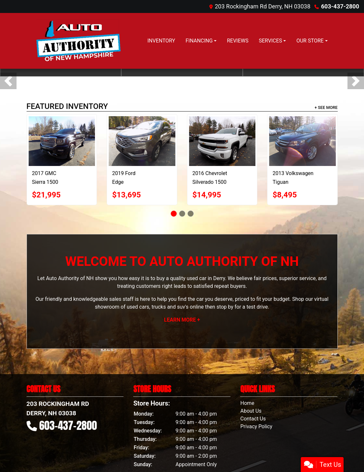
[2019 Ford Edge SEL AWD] (142, 141)
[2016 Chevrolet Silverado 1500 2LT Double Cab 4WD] (222, 141)
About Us (250, 411)
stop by (225, 307)
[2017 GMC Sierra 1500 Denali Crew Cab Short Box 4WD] (62, 141)
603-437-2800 (340, 6)
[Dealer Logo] (77, 41)
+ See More (326, 107)
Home (247, 403)
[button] (8, 81)
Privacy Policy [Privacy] (256, 426)
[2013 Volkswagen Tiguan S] (302, 141)
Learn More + (182, 320)
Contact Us (253, 419)
